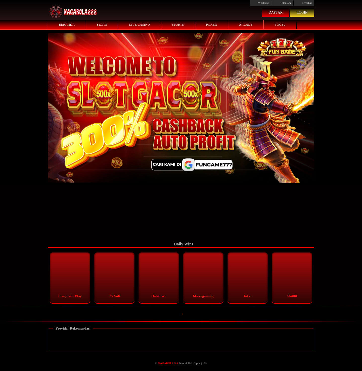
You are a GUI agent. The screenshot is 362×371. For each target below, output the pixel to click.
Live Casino (139, 24)
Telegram (283, 2)
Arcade (246, 24)
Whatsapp (260, 2)
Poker (211, 24)
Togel (280, 24)
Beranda (67, 24)
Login (302, 12)
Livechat (304, 2)
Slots (102, 24)
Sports (178, 24)
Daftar (275, 12)
